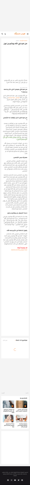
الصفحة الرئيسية (23, 40)
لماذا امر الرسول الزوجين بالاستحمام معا (9, 425)
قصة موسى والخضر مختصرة (19, 249)
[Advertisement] (15, 16)
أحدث (27, 393)
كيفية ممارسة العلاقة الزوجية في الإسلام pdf (22, 425)
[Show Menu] (28, 34)
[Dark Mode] (5, 34)
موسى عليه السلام (14, 97)
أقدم (3, 393)
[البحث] (2, 34)
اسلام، (17, 40)
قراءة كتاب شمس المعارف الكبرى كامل (21, 410)
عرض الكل (5, 340)
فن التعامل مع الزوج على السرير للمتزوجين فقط (8, 411)
